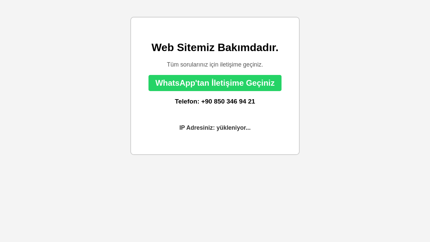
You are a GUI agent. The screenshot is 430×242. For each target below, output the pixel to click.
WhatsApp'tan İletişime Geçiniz (214, 82)
